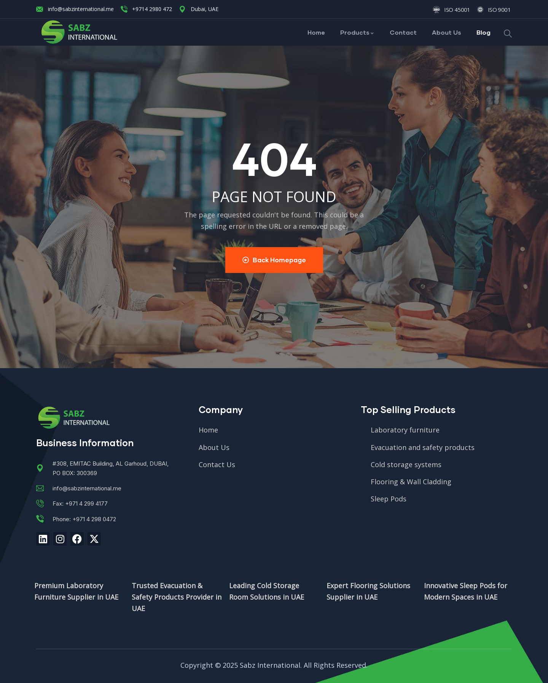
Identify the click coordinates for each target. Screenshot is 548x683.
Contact (403, 32)
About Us (446, 32)
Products (357, 32)
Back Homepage (274, 260)
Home (316, 32)
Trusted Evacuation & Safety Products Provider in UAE (176, 597)
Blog (483, 32)
